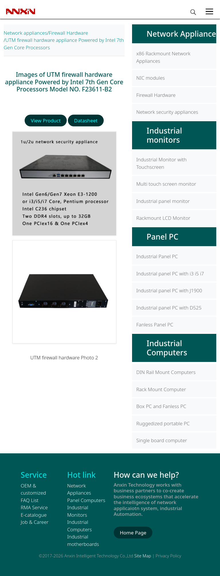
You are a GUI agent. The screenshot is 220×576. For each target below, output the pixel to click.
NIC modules (150, 78)
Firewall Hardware (68, 33)
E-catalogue (34, 515)
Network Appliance (181, 33)
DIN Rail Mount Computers (166, 372)
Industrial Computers (167, 348)
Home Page (133, 532)
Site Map (142, 556)
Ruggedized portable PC (163, 423)
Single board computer (161, 440)
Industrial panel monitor (163, 201)
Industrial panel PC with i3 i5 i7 (170, 273)
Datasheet (86, 120)
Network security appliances (167, 112)
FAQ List (29, 500)
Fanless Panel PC (154, 324)
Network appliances (25, 33)
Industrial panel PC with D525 (169, 307)
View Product (46, 120)
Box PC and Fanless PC (161, 406)
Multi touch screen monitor (166, 184)
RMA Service (34, 507)
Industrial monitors (164, 135)
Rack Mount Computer (161, 389)
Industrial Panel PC (157, 256)
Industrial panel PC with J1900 (169, 290)
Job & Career (34, 522)
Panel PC (162, 236)
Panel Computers (86, 500)
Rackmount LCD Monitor (163, 218)
